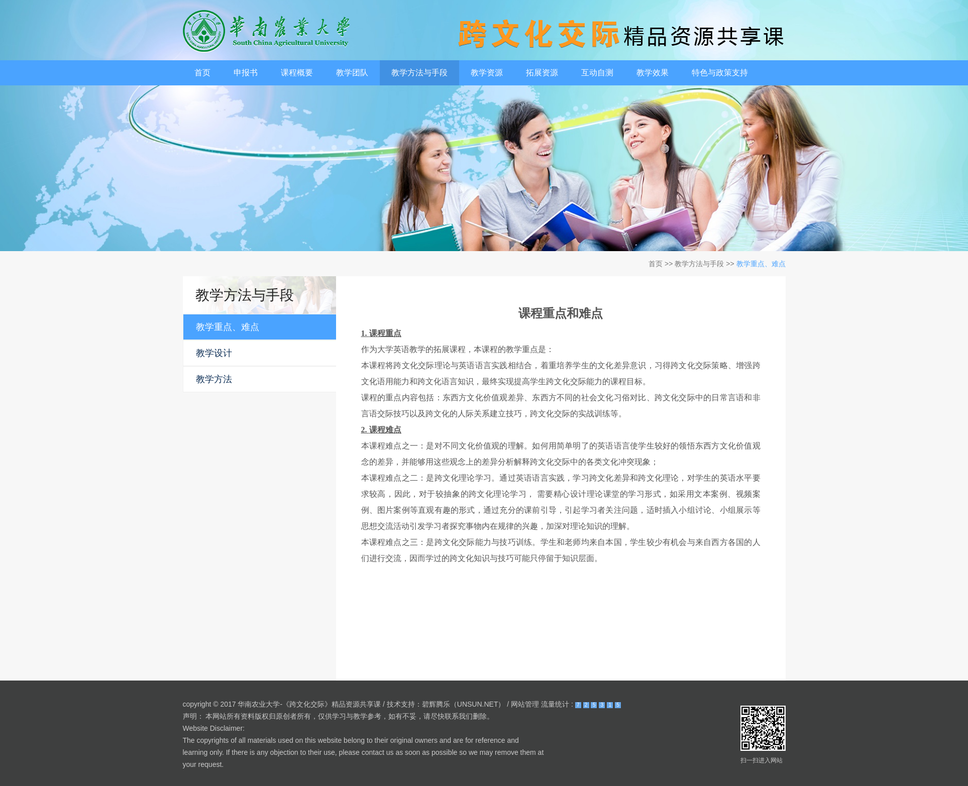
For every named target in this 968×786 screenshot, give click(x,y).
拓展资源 (542, 72)
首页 (202, 72)
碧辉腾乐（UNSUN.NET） (463, 704)
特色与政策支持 (720, 72)
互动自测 (597, 72)
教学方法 (214, 379)
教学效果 (652, 72)
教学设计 (214, 353)
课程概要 (297, 72)
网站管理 (525, 704)
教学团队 (352, 72)
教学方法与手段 (419, 72)
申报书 (246, 72)
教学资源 (487, 72)
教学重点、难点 (761, 264)
